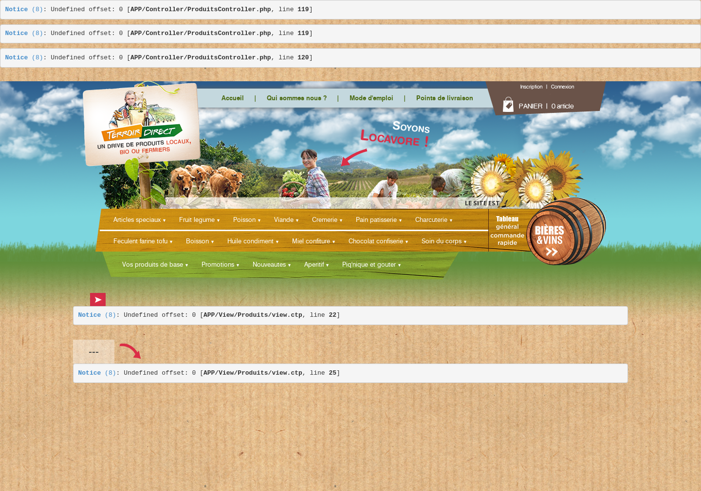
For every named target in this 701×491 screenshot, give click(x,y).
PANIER (530, 106)
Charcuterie (431, 219)
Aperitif (314, 264)
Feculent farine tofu (140, 241)
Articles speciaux (137, 219)
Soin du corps (441, 241)
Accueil (232, 98)
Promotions (218, 264)
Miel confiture (311, 241)
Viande (284, 219)
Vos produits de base (152, 264)
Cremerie (324, 219)
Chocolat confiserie (376, 241)
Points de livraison (444, 98)
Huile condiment (250, 241)
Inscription (531, 87)
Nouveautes (269, 264)
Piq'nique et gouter (369, 264)
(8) (24, 9)
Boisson (197, 241)
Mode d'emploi (371, 98)
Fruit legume (197, 219)
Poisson (244, 219)
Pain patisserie (376, 219)
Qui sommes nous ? (297, 98)
